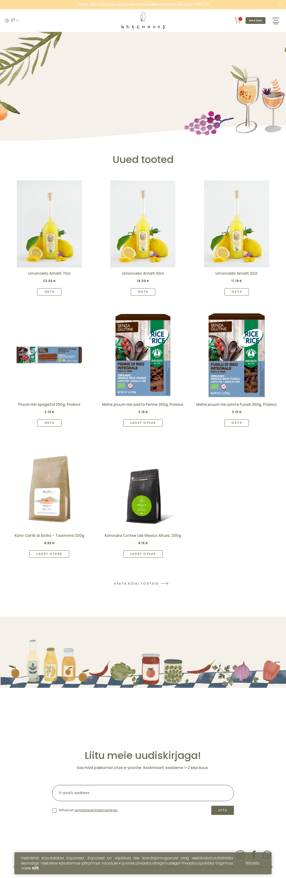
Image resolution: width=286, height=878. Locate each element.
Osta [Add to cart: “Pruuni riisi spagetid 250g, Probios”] (49, 422)
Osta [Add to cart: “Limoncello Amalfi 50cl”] (143, 291)
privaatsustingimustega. (96, 810)
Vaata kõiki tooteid (136, 583)
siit (35, 870)
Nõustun (88, 810)
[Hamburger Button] (275, 20)
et (14, 20)
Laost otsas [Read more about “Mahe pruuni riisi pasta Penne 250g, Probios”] (143, 422)
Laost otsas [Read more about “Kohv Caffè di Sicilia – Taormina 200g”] (49, 554)
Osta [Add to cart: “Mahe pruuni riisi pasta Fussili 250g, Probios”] (236, 422)
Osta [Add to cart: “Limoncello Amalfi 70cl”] (49, 291)
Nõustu (252, 865)
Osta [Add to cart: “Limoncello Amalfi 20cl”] (236, 291)
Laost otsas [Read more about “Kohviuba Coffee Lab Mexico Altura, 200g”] (143, 554)
